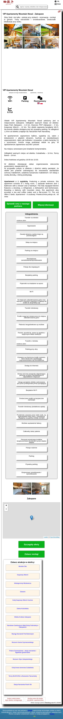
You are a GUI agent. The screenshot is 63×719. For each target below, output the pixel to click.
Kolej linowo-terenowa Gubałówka (23, 667)
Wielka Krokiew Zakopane (22, 617)
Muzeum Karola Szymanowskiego (23, 642)
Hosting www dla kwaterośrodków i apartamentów (35, 699)
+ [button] (6, 505)
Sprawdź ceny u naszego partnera (18, 205)
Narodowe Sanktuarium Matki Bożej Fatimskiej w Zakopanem (22, 626)
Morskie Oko (23, 566)
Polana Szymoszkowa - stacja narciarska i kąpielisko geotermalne (22, 651)
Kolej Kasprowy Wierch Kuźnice (23, 600)
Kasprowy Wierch (22, 575)
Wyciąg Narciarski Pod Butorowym (23, 634)
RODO (52, 714)
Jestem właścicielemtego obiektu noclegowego (13, 699)
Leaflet (46, 537)
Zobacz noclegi (31, 554)
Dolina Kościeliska (22, 608)
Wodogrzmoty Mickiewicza (22, 583)
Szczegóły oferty (31, 544)
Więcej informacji (46, 205)
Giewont (22, 592)
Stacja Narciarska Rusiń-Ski (23, 684)
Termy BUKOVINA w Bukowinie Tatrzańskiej (23, 676)
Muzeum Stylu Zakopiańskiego (22, 659)
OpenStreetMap (55, 537)
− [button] (6, 509)
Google (30, 710)
